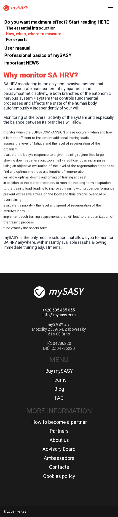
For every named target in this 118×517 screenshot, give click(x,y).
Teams (59, 380)
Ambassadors (59, 458)
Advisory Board (59, 449)
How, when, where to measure (33, 35)
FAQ (59, 398)
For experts (16, 40)
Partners (59, 431)
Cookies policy (59, 476)
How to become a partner (59, 422)
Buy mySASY (59, 371)
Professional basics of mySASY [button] (38, 56)
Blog (59, 389)
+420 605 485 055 (58, 310)
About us (59, 440)
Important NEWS (21, 64)
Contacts (59, 467)
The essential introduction (31, 29)
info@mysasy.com (59, 315)
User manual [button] (17, 49)
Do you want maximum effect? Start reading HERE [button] (56, 23)
